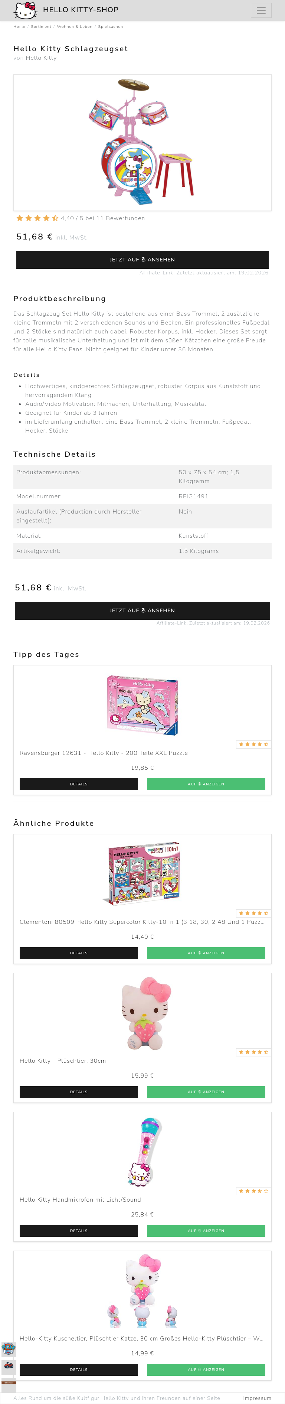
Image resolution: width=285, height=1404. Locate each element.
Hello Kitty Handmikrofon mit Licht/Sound (80, 1200)
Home (19, 26)
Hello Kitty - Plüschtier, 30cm (63, 1061)
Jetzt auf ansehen (142, 259)
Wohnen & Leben (74, 26)
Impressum (257, 1398)
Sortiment (41, 26)
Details (79, 784)
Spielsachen (111, 26)
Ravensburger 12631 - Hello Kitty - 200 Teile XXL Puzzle (104, 753)
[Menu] (261, 10)
